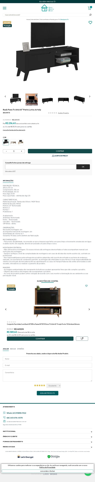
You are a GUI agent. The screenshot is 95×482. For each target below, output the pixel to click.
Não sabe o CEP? (10, 171)
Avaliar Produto (47, 393)
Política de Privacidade (47, 467)
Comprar (60, 151)
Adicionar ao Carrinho (82, 339)
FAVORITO (86, 286)
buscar (90, 15)
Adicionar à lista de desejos (90, 22)
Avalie (63, 113)
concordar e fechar (47, 471)
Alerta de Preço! (61, 156)
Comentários (47, 375)
